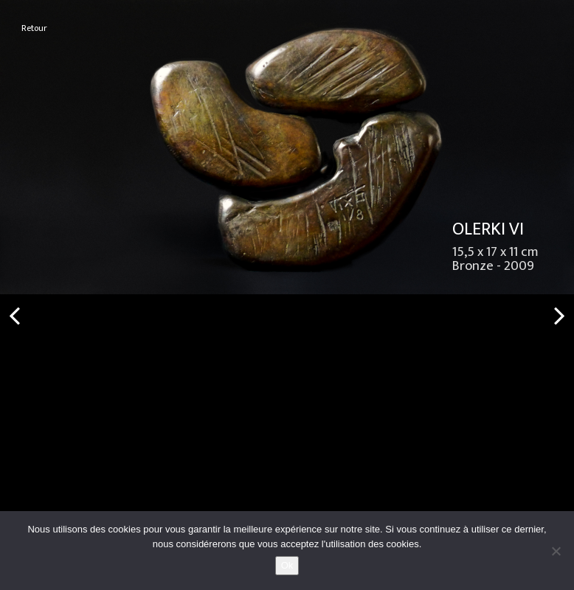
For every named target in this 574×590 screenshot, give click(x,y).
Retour (34, 28)
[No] (555, 551)
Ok (287, 565)
